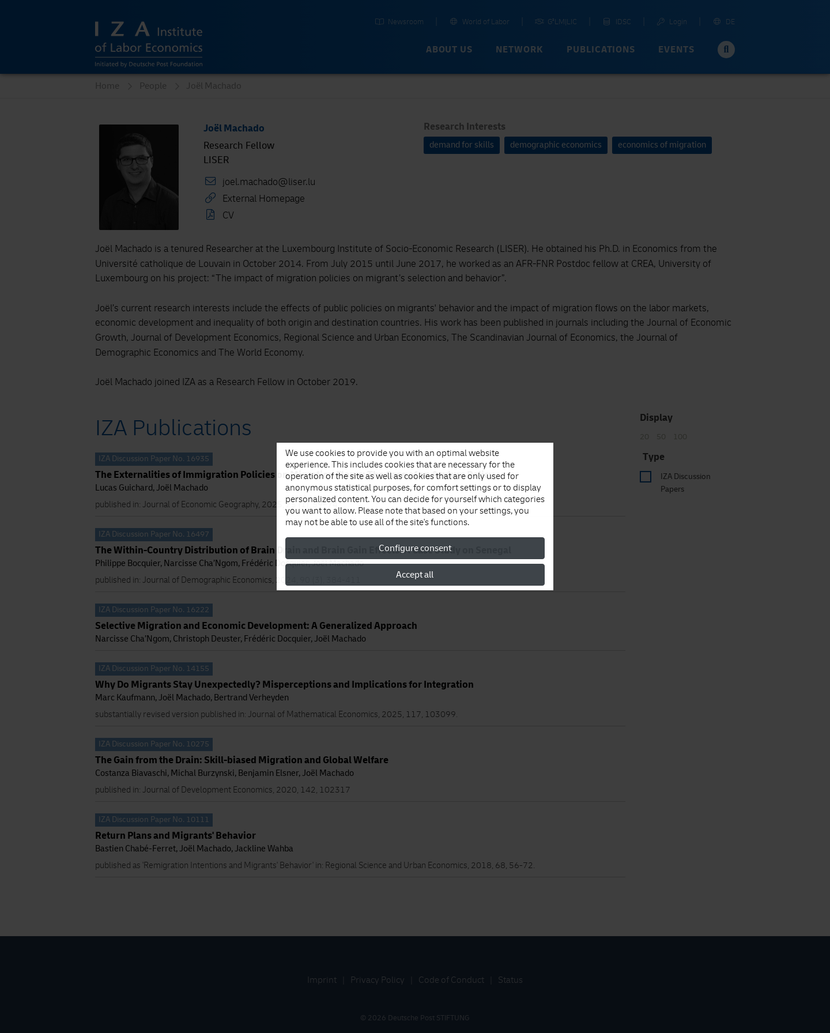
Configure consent (415, 548)
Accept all (414, 574)
